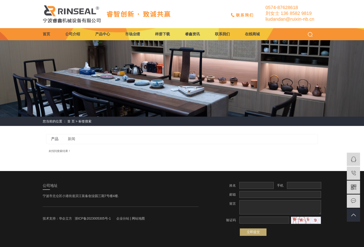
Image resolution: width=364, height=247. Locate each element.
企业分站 (122, 218)
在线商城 (252, 34)
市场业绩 (132, 34)
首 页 (71, 121)
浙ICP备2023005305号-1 (93, 218)
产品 (54, 139)
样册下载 (162, 34)
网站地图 (138, 218)
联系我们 (222, 34)
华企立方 (65, 218)
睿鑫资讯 (192, 34)
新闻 (71, 139)
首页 (46, 34)
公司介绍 (72, 34)
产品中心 (102, 34)
